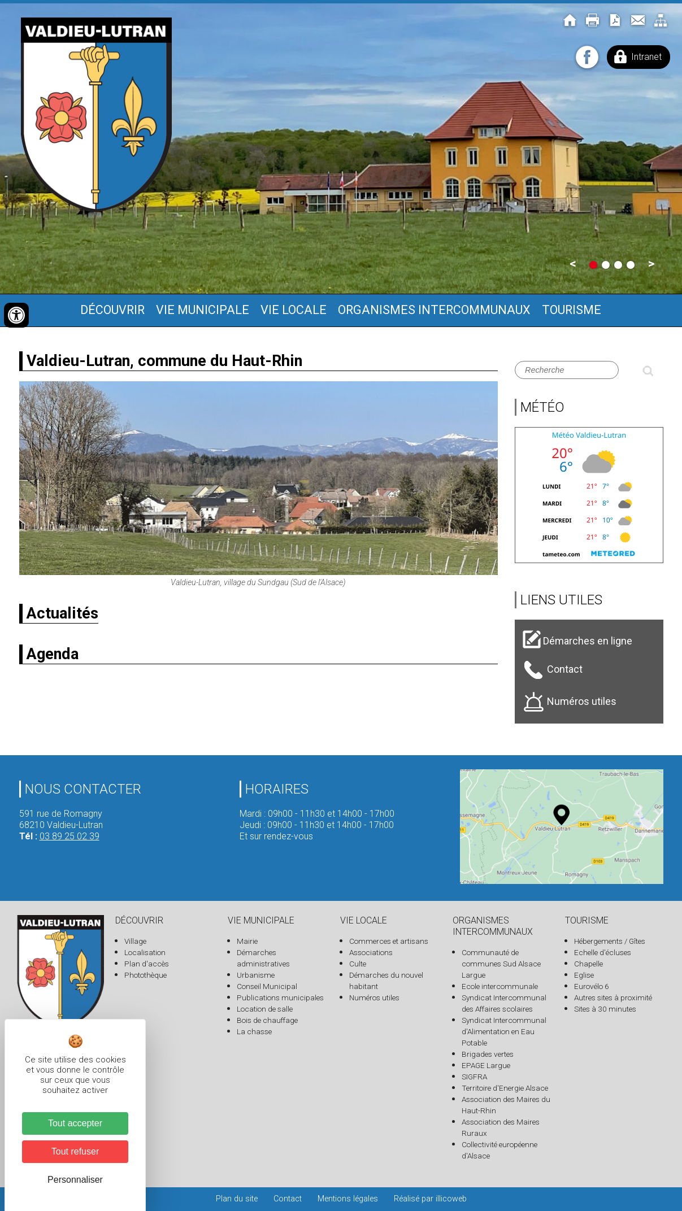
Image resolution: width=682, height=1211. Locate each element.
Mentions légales (348, 1199)
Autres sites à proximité (613, 997)
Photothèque (145, 974)
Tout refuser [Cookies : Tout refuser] (75, 1151)
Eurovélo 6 (591, 986)
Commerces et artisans (388, 941)
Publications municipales (280, 997)
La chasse (254, 1031)
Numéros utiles (374, 997)
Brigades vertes (488, 1053)
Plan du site (237, 1199)
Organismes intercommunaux (434, 310)
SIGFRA (474, 1076)
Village (135, 941)
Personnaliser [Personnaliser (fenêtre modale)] (75, 1179)
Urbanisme (256, 974)
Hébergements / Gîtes (609, 941)
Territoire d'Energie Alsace (505, 1087)
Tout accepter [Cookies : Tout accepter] (75, 1123)
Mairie (247, 941)
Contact (287, 1199)
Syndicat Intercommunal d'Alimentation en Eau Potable (504, 1031)
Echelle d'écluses (602, 952)
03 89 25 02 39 (69, 836)
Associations (371, 952)
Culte (357, 963)
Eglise (584, 974)
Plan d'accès (146, 963)
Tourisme (571, 310)
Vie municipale (202, 310)
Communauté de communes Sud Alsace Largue (501, 963)
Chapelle (588, 963)
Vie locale (293, 310)
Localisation (145, 952)
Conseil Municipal (267, 986)
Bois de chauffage (267, 1020)
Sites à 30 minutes (605, 1008)
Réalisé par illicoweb (430, 1199)
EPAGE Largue (486, 1065)
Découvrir (112, 310)
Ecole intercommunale (500, 986)
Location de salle (265, 1008)
